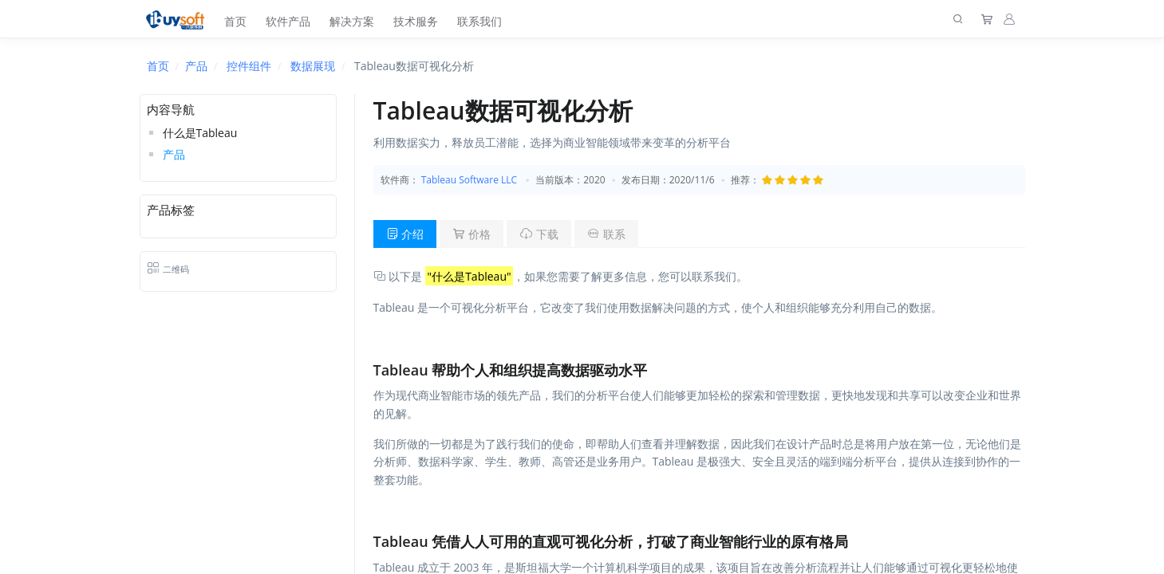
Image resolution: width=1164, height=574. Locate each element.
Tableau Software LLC (469, 180)
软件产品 (288, 21)
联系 (606, 234)
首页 (235, 21)
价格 (471, 234)
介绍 (405, 234)
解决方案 (351, 21)
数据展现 (312, 65)
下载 (539, 234)
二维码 (168, 269)
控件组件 (249, 65)
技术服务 (415, 21)
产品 (196, 65)
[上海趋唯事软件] (179, 18)
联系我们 (479, 21)
